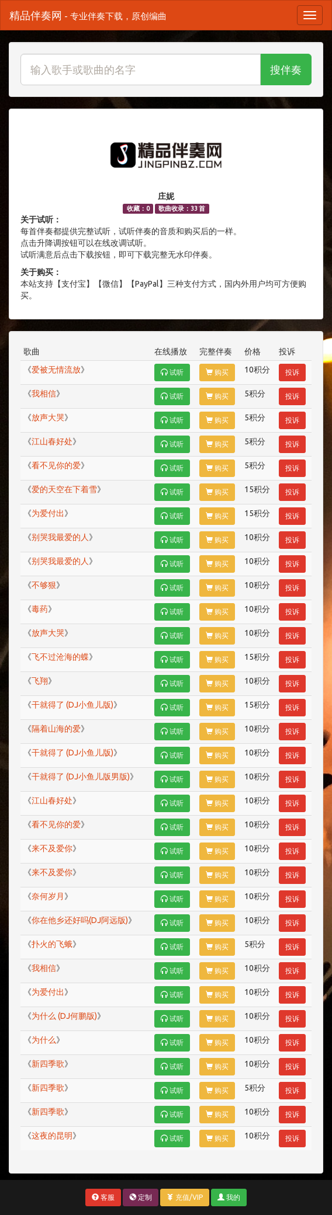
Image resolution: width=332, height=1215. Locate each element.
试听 (172, 372)
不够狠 (44, 585)
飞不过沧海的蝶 (60, 657)
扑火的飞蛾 (52, 944)
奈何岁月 (48, 896)
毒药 (40, 609)
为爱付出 (48, 513)
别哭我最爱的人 (60, 537)
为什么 (44, 1040)
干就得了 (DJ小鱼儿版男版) (81, 776)
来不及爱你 (52, 848)
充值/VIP (185, 1197)
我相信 (44, 393)
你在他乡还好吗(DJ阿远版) (80, 920)
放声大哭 (48, 417)
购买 (217, 372)
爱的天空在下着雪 (64, 489)
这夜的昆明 (52, 1135)
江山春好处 (52, 441)
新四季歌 (48, 1063)
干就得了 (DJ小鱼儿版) (72, 704)
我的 (228, 1197)
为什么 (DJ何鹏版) (64, 1016)
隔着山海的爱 (56, 728)
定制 (140, 1197)
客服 (103, 1197)
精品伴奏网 (88, 15)
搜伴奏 (286, 69)
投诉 (292, 372)
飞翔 (40, 680)
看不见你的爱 (56, 465)
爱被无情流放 (56, 369)
